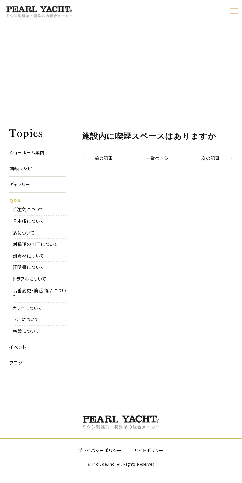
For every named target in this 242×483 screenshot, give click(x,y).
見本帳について (28, 221)
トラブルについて (30, 279)
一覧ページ (157, 158)
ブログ (16, 363)
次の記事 (210, 158)
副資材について (28, 256)
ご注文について (28, 210)
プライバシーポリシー (100, 450)
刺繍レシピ (20, 169)
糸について (24, 233)
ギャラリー (19, 184)
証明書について (28, 267)
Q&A (14, 200)
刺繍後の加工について (35, 244)
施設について (26, 331)
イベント (17, 347)
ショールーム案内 (27, 153)
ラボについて (26, 319)
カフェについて (28, 308)
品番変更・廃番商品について (39, 293)
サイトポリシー (149, 450)
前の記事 (104, 158)
